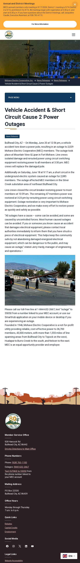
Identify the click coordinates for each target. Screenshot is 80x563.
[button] (69, 556)
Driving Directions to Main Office (20, 449)
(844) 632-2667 (21, 467)
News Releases (12, 136)
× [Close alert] (75, 4)
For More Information (40, 24)
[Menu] (73, 34)
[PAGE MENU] (40, 97)
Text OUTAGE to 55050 (16, 471)
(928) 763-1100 (19, 462)
